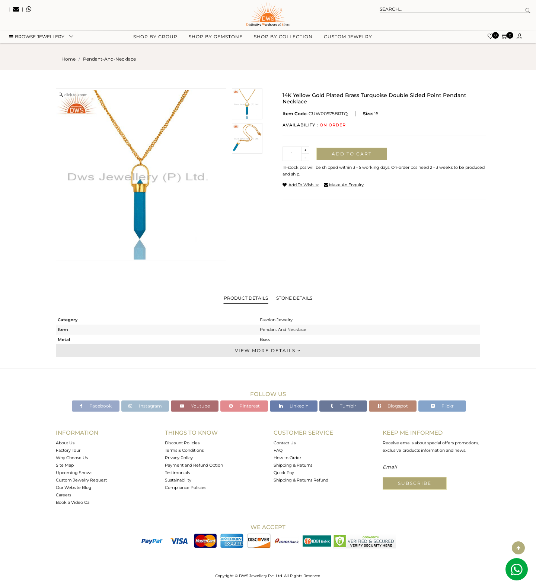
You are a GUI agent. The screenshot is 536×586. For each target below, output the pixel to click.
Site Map (65, 465)
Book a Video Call (74, 502)
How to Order (287, 457)
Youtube (195, 406)
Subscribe (414, 483)
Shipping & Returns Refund (301, 480)
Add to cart (352, 154)
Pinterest (244, 406)
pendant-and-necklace (109, 59)
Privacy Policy (179, 457)
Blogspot (392, 406)
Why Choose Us (72, 457)
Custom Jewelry (348, 37)
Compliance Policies (185, 487)
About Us (65, 442)
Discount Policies (182, 442)
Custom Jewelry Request (81, 480)
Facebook (96, 406)
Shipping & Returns (293, 465)
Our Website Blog (74, 487)
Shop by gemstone (216, 37)
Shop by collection (283, 37)
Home (68, 59)
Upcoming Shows (74, 472)
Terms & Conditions (184, 450)
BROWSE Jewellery (36, 37)
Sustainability (178, 480)
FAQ (278, 450)
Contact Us (285, 442)
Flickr (442, 406)
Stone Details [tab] (294, 298)
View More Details (268, 350)
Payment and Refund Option (194, 465)
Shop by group (155, 37)
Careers (63, 495)
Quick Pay (284, 472)
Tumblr (343, 406)
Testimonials (177, 472)
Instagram (145, 406)
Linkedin (294, 406)
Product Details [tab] (246, 298)
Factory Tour (68, 450)
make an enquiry (344, 184)
